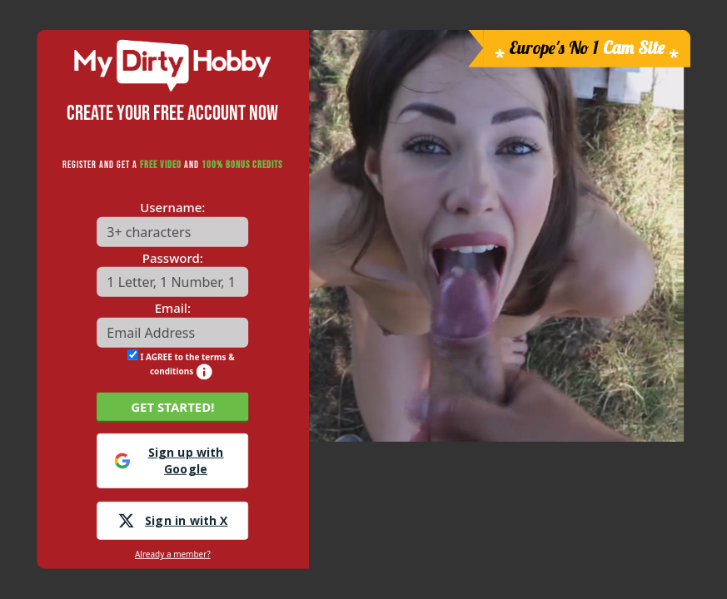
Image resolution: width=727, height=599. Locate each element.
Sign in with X (172, 520)
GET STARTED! (172, 407)
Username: (172, 207)
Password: (172, 258)
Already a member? (173, 554)
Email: (173, 308)
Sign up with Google (168, 460)
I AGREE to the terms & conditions (181, 363)
